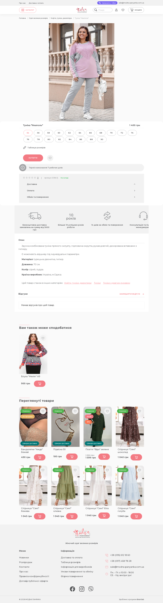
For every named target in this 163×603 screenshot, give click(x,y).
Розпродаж (25, 562)
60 (59, 133)
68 (101, 133)
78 (38, 139)
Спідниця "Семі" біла (97, 508)
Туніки (97, 283)
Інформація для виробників (76, 567)
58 (48, 133)
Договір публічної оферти (33, 581)
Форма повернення (72, 576)
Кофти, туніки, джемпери (78, 283)
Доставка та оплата (71, 557)
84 (70, 139)
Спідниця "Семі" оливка (62, 509)
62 (69, 133)
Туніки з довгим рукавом (116, 283)
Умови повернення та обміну (77, 571)
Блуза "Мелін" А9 (30, 376)
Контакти (24, 567)
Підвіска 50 (59, 449)
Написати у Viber (107, 3)
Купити (33, 158)
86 (80, 139)
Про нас (22, 3)
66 (90, 133)
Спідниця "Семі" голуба (127, 509)
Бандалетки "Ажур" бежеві (32, 450)
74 (132, 133)
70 (111, 133)
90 (102, 139)
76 (28, 139)
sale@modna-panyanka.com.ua (131, 3)
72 (122, 133)
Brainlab (140, 599)
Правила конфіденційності (34, 576)
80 (49, 139)
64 (80, 133)
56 (38, 133)
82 (59, 139)
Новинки (24, 557)
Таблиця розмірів (70, 562)
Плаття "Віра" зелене (97, 449)
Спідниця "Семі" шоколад (127, 450)
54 (28, 133)
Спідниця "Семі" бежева (30, 509)
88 (91, 139)
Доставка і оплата (36, 3)
